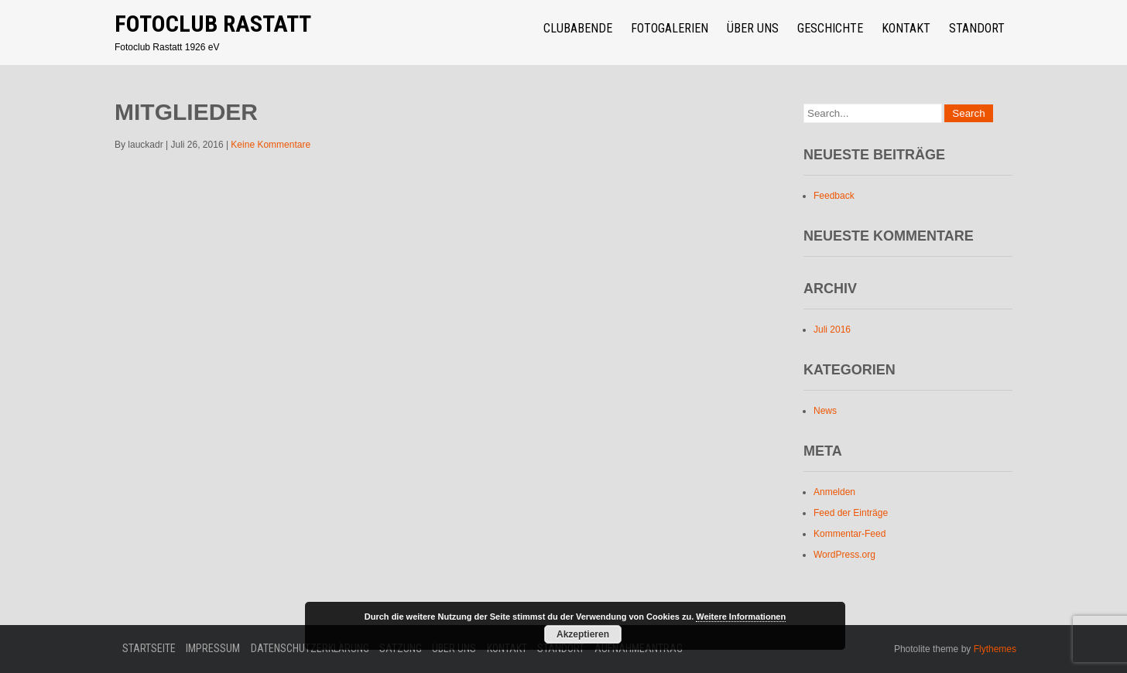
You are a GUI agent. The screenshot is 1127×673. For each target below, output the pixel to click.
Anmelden (834, 492)
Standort (977, 28)
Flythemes (993, 649)
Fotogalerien (669, 28)
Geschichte (830, 28)
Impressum (213, 648)
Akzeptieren (583, 634)
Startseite (149, 648)
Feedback (834, 195)
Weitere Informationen (741, 616)
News (825, 410)
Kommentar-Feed (850, 533)
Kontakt (906, 28)
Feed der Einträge (851, 512)
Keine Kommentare (270, 144)
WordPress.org (844, 554)
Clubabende (577, 28)
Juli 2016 (832, 329)
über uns (753, 28)
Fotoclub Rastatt (213, 23)
